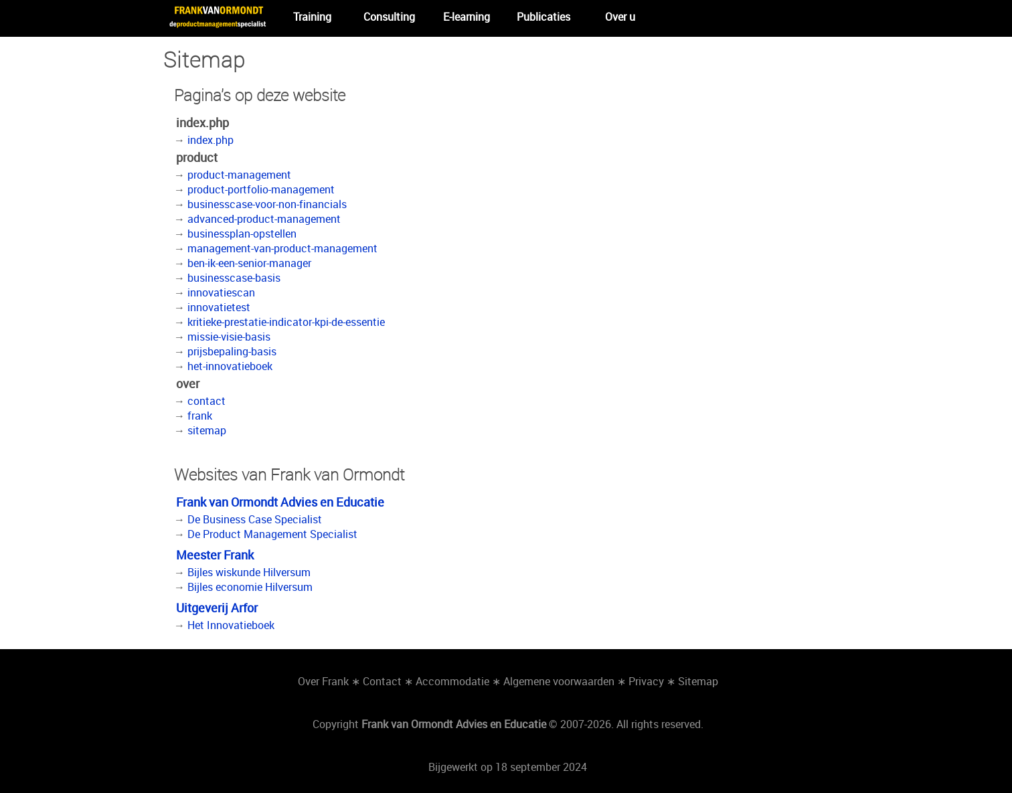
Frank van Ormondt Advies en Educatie (280, 502)
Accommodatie (452, 681)
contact (206, 400)
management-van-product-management (282, 248)
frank (199, 415)
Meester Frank (215, 555)
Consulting (389, 16)
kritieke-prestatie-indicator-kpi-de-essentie (286, 322)
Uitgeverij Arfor (217, 608)
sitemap (206, 430)
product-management (239, 174)
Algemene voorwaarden (558, 681)
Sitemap (698, 681)
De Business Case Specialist (254, 519)
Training (312, 16)
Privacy (646, 681)
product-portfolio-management (261, 189)
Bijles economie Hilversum (250, 587)
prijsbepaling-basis (231, 351)
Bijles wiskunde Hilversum (249, 572)
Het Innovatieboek (230, 625)
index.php (210, 140)
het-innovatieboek (229, 366)
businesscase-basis (233, 277)
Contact (382, 681)
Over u (620, 16)
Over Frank (323, 681)
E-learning (466, 16)
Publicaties (543, 16)
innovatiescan (221, 292)
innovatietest (218, 307)
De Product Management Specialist (272, 534)
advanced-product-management (264, 218)
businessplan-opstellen (242, 233)
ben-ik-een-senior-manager (249, 263)
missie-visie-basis (228, 336)
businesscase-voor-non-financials (267, 204)
